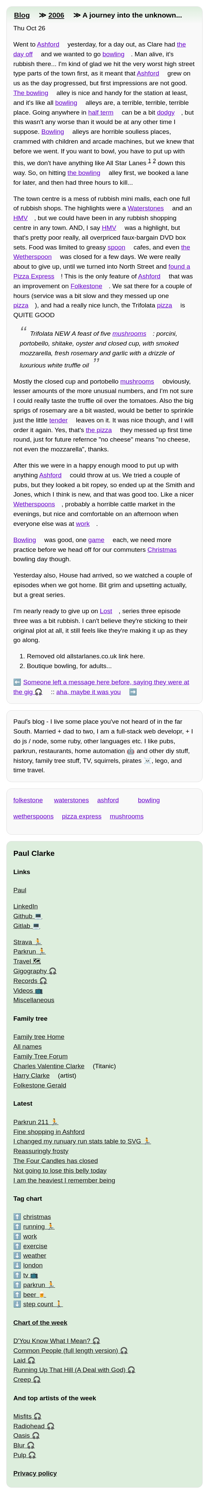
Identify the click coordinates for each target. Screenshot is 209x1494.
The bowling (30, 92)
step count (38, 1304)
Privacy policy (35, 1473)
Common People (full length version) (65, 1350)
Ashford (48, 44)
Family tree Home (38, 1036)
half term (100, 112)
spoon (116, 247)
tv (25, 1275)
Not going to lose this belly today (59, 1170)
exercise (35, 1246)
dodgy (166, 112)
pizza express (81, 816)
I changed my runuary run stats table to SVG (77, 1141)
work (83, 523)
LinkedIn (25, 906)
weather (34, 1255)
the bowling (84, 172)
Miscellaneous (33, 1000)
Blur (19, 1445)
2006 (56, 15)
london (33, 1265)
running (34, 1226)
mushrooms (129, 333)
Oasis (21, 1435)
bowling (114, 54)
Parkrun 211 (31, 1122)
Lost (106, 611)
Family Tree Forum (40, 1056)
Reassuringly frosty (40, 1151)
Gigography (30, 971)
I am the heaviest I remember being (64, 1180)
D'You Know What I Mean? (51, 1340)
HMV (20, 217)
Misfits (22, 1416)
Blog (22, 15)
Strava (22, 942)
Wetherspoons (34, 504)
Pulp (19, 1455)
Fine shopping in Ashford (48, 1131)
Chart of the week (40, 1322)
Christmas (162, 549)
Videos (23, 990)
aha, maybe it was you (88, 691)
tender (58, 420)
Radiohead (29, 1426)
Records (25, 980)
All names (27, 1046)
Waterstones (146, 208)
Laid (19, 1360)
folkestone (28, 800)
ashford (108, 800)
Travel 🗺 (27, 961)
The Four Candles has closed (55, 1160)
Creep (22, 1379)
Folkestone (86, 286)
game (96, 539)
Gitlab (21, 925)
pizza (20, 305)
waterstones (71, 800)
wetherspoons (33, 816)
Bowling (53, 131)
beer (29, 1294)
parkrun (34, 1284)
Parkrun (24, 951)
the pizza (99, 430)
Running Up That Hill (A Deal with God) (69, 1369)
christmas (37, 1216)
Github (22, 916)
